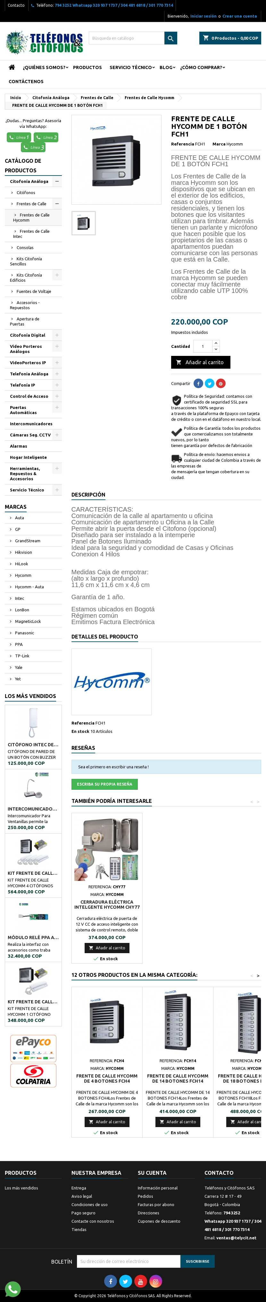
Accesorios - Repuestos (25, 305)
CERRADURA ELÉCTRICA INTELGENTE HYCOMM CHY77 (178, 904)
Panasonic (24, 633)
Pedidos (145, 1196)
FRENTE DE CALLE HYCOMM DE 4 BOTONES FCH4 (106, 1078)
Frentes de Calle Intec (31, 234)
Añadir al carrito (200, 362)
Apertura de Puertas (24, 321)
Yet (17, 679)
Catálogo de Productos (23, 165)
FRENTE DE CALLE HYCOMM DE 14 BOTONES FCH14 (177, 1078)
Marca (219, 144)
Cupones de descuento (159, 1221)
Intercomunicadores (31, 423)
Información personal (158, 1188)
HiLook (21, 563)
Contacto (16, 5)
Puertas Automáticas (23, 410)
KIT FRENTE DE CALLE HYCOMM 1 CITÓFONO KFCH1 (33, 1001)
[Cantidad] (202, 346)
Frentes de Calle (31, 203)
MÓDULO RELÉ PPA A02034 (33, 937)
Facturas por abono (156, 1204)
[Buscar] (133, 38)
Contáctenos (26, 81)
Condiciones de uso (89, 1204)
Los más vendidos (30, 696)
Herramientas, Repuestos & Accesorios (25, 473)
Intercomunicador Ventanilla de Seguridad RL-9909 (33, 809)
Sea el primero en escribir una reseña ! (113, 767)
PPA (18, 644)
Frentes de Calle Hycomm (31, 217)
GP (17, 529)
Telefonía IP (22, 385)
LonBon (21, 610)
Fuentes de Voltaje (34, 291)
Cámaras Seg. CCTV (30, 435)
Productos (87, 67)
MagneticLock (27, 621)
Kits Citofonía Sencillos (26, 261)
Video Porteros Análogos (26, 349)
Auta (19, 517)
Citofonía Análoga (29, 181)
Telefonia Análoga (29, 374)
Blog (166, 67)
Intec (19, 598)
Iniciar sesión (203, 16)
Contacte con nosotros (92, 1221)
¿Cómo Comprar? (201, 67)
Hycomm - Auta (29, 586)
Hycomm (22, 575)
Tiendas (79, 1229)
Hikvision (23, 552)
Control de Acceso (29, 396)
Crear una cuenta (239, 16)
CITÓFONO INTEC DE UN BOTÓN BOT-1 (33, 744)
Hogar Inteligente (28, 457)
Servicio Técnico (131, 67)
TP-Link (21, 656)
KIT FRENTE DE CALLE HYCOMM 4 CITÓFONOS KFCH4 (33, 873)
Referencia (182, 144)
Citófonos (26, 192)
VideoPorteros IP (28, 362)
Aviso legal (81, 1196)
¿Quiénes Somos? (44, 67)
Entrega (78, 1188)
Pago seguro (83, 1213)
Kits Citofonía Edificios (26, 277)
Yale (18, 667)
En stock (80, 731)
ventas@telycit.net (236, 1237)
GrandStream (27, 540)
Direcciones (148, 1213)
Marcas (16, 507)
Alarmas (18, 446)
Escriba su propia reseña (104, 784)
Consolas (25, 247)
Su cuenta (152, 1173)
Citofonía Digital (27, 335)
